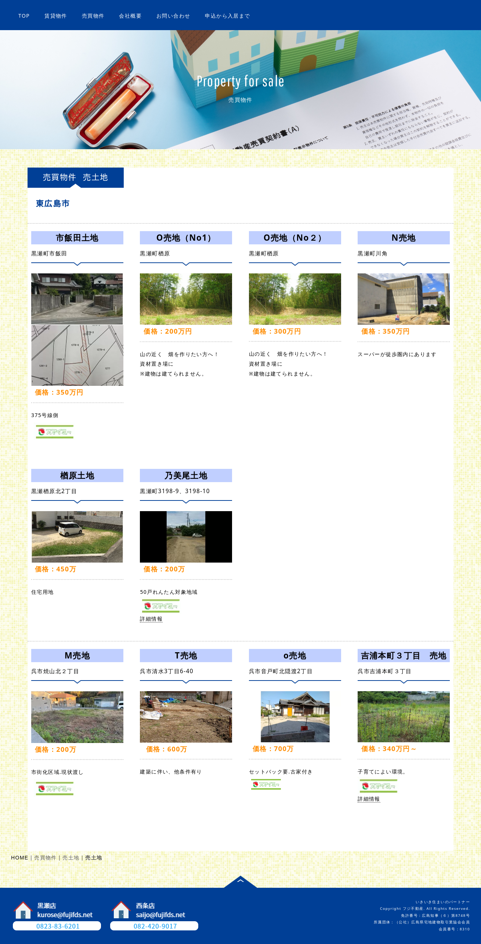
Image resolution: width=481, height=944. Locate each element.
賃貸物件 (55, 15)
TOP (24, 15)
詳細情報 (65, 431)
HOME (20, 858)
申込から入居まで (227, 15)
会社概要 (130, 15)
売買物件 (93, 15)
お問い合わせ (173, 15)
